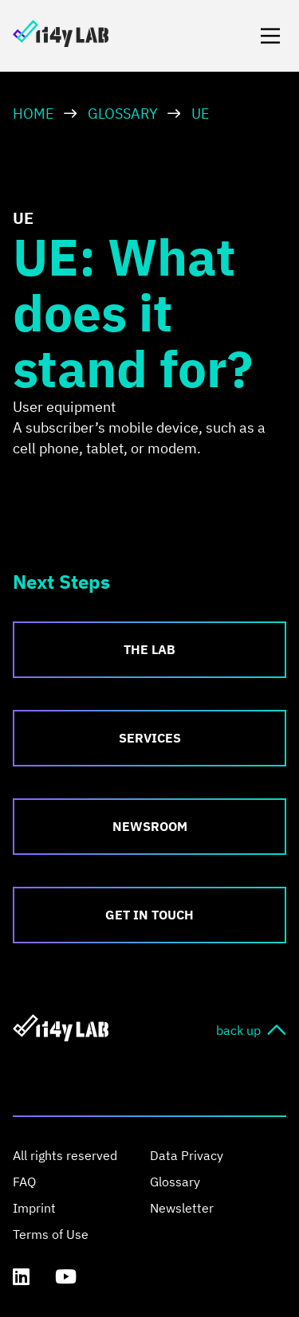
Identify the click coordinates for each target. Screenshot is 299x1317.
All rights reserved (65, 1155)
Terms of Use (51, 1234)
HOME (33, 113)
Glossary (123, 113)
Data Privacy (186, 1155)
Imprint (34, 1208)
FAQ (24, 1182)
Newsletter (182, 1208)
